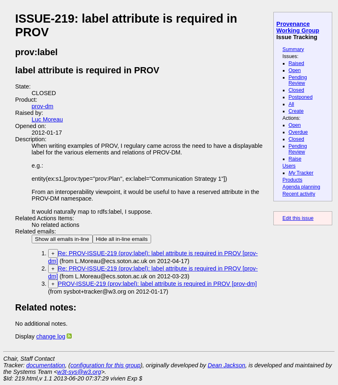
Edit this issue (297, 218)
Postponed (301, 97)
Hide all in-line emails (122, 239)
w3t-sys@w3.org (79, 372)
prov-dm (43, 106)
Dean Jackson (226, 365)
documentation (45, 365)
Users (289, 166)
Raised (296, 63)
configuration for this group (105, 365)
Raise (295, 159)
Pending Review (298, 80)
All (291, 104)
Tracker (301, 173)
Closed (296, 90)
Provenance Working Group (297, 27)
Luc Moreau (47, 119)
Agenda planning (301, 187)
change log (50, 336)
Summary (293, 49)
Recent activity (298, 194)
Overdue (298, 132)
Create (296, 111)
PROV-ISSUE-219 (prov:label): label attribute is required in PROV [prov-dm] (157, 283)
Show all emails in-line (62, 239)
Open (295, 70)
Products (292, 180)
